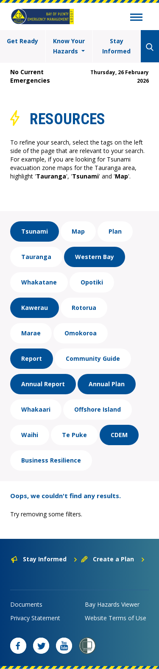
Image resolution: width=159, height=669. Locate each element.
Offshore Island (97, 409)
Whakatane (39, 282)
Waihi (29, 435)
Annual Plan (107, 384)
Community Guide (93, 358)
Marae (31, 333)
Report (31, 358)
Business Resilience (51, 460)
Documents (26, 604)
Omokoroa (80, 333)
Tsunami (34, 231)
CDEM (119, 435)
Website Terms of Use (115, 618)
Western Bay (94, 257)
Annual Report (43, 384)
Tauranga (36, 257)
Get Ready (22, 41)
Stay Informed (116, 46)
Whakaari (35, 409)
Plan (115, 231)
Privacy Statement (35, 618)
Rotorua (84, 308)
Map (78, 231)
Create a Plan (113, 559)
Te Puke (74, 435)
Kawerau (34, 308)
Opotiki (92, 282)
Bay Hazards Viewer (112, 604)
